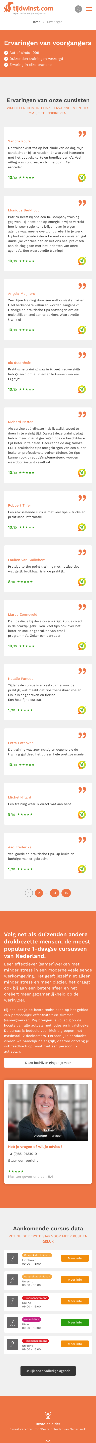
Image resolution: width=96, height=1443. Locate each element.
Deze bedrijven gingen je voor (48, 1063)
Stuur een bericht (23, 1160)
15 (66, 893)
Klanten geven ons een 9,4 (30, 1177)
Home (36, 22)
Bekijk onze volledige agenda (48, 1371)
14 (54, 893)
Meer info (75, 1258)
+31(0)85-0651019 (22, 1154)
